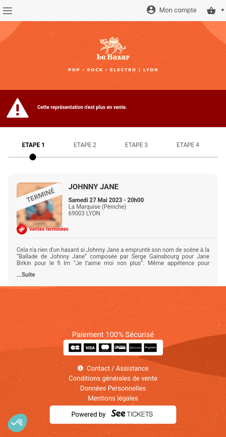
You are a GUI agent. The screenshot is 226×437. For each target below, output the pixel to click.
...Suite (26, 274)
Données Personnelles (113, 388)
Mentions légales (113, 398)
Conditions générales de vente (113, 378)
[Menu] (7, 10)
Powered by (88, 414)
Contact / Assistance (117, 368)
